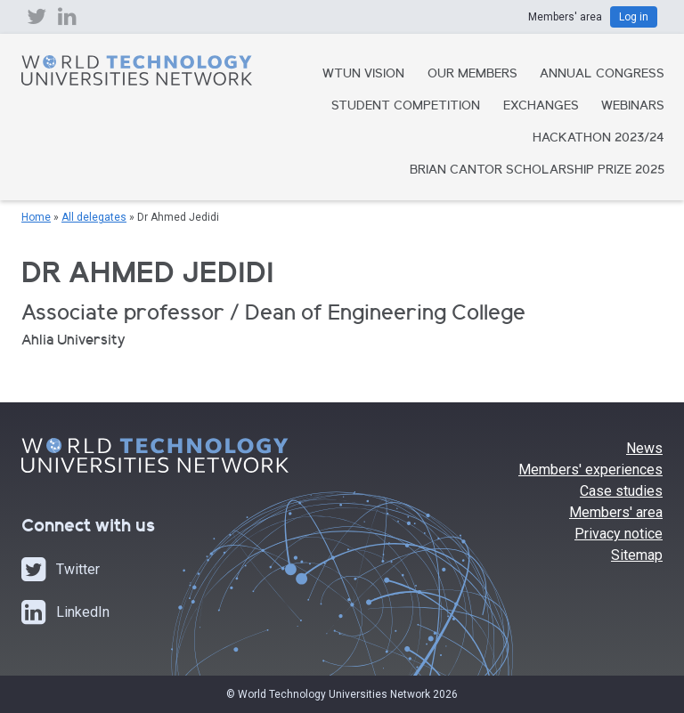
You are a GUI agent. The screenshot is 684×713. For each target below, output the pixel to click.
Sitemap (637, 555)
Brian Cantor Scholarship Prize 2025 (537, 171)
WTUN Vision (363, 75)
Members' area (616, 512)
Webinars (632, 107)
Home (36, 217)
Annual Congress (602, 75)
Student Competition (405, 107)
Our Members (472, 75)
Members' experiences (590, 469)
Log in (633, 17)
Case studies (621, 490)
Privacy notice (618, 533)
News (644, 448)
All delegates (93, 217)
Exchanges (541, 107)
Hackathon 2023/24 (598, 139)
